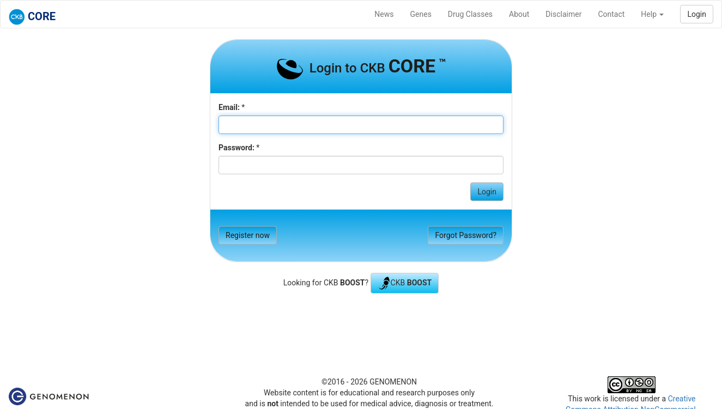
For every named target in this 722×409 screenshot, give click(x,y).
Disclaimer (563, 14)
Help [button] (652, 14)
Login (696, 14)
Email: (229, 107)
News (383, 14)
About (519, 14)
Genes (421, 14)
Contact (611, 14)
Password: (236, 147)
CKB (405, 283)
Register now (248, 235)
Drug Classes (470, 14)
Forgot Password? (465, 235)
